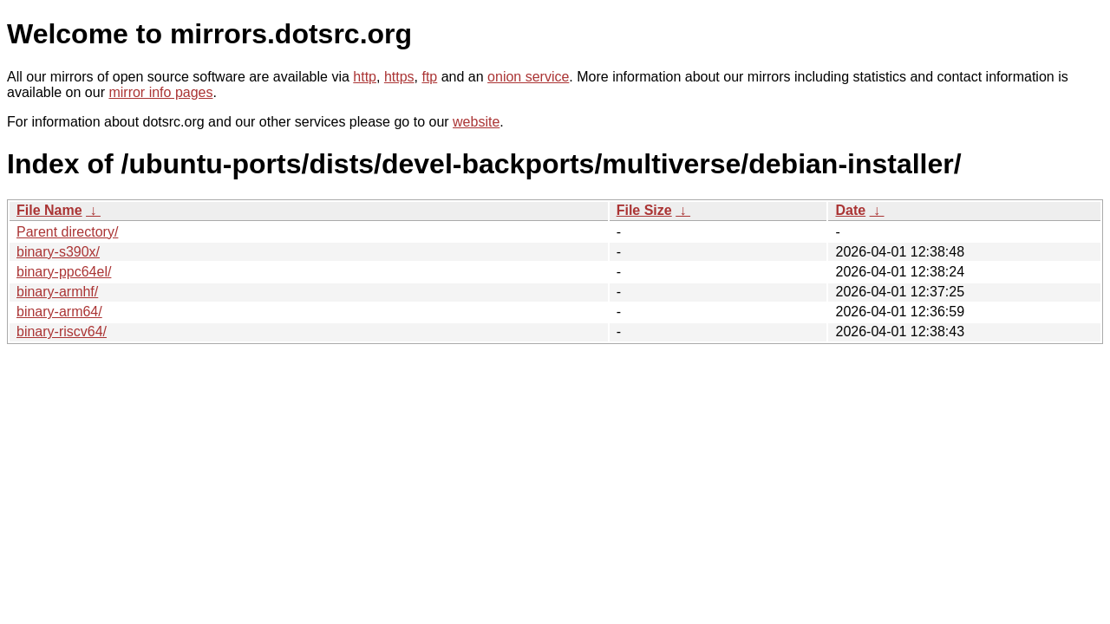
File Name (49, 210)
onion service (528, 76)
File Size (644, 210)
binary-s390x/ (58, 251)
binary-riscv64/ (61, 331)
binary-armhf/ (57, 291)
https (399, 76)
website (476, 121)
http (364, 76)
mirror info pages (160, 92)
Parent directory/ (67, 231)
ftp (429, 76)
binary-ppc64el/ (63, 271)
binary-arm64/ (59, 311)
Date (850, 210)
